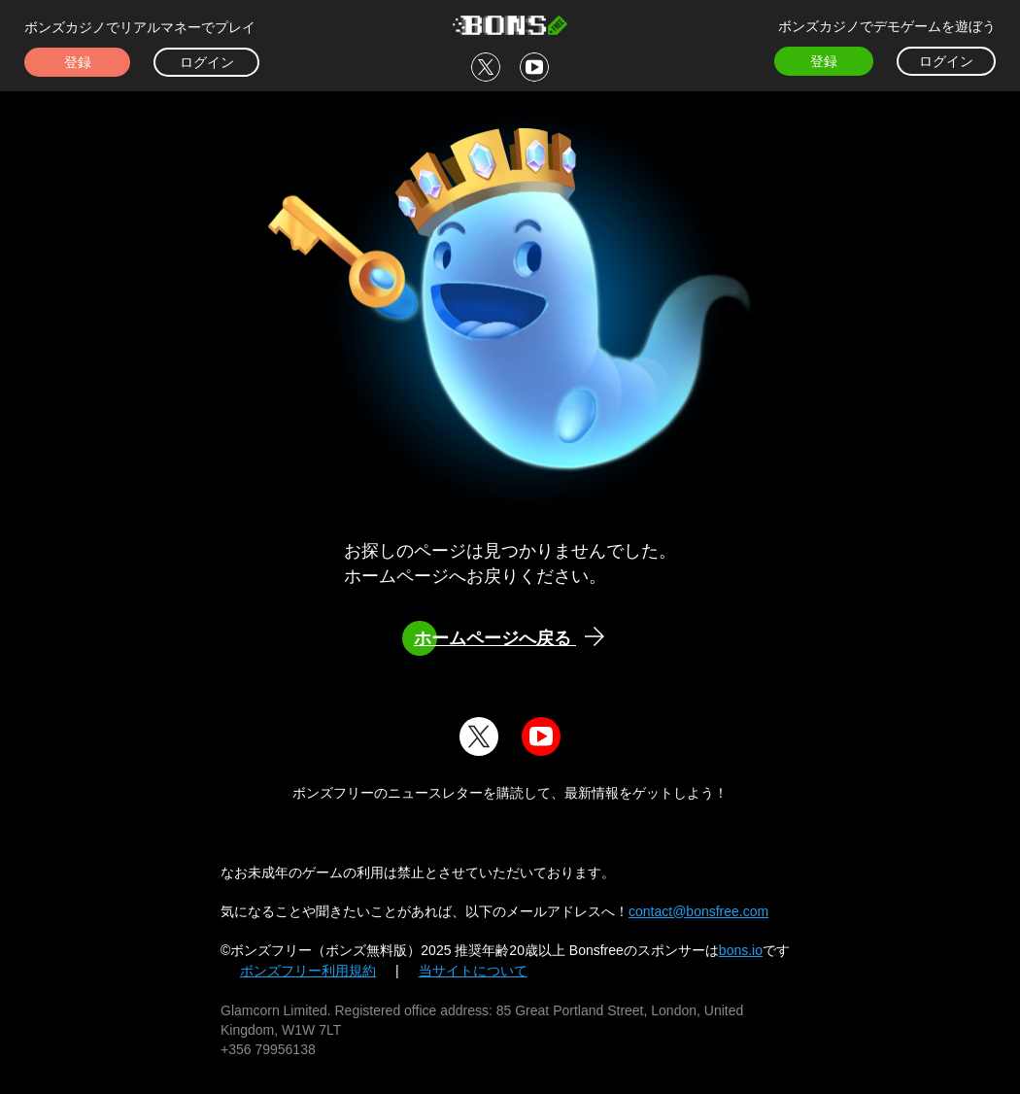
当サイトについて (473, 970)
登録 (77, 62)
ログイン (207, 62)
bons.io (741, 950)
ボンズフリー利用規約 (308, 970)
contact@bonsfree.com (698, 911)
